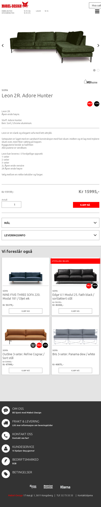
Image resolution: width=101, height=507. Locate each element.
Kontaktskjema (85, 495)
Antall (4, 200)
